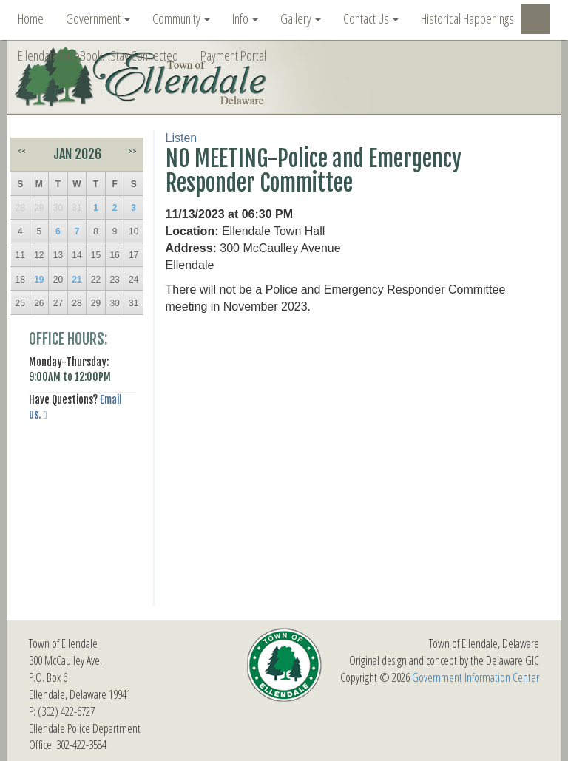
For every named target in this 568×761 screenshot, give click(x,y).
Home (31, 18)
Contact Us (371, 18)
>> (132, 151)
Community (181, 18)
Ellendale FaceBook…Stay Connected (98, 55)
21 (76, 279)
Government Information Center (475, 677)
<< (21, 151)
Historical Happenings (467, 18)
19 (39, 279)
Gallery (300, 18)
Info (245, 18)
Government (98, 18)
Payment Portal (233, 55)
